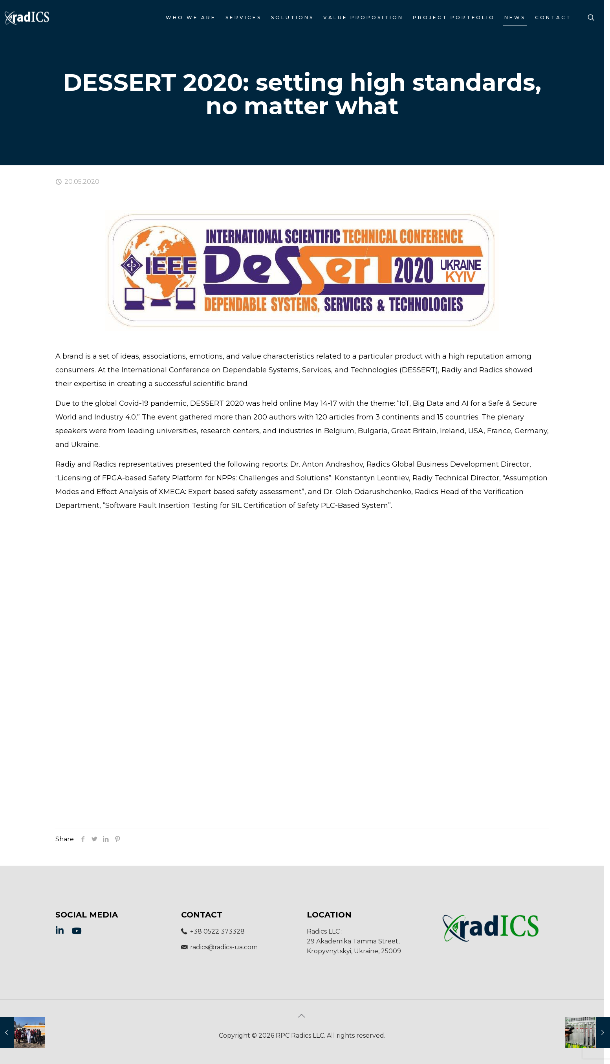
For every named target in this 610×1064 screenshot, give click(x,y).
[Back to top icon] (302, 1015)
